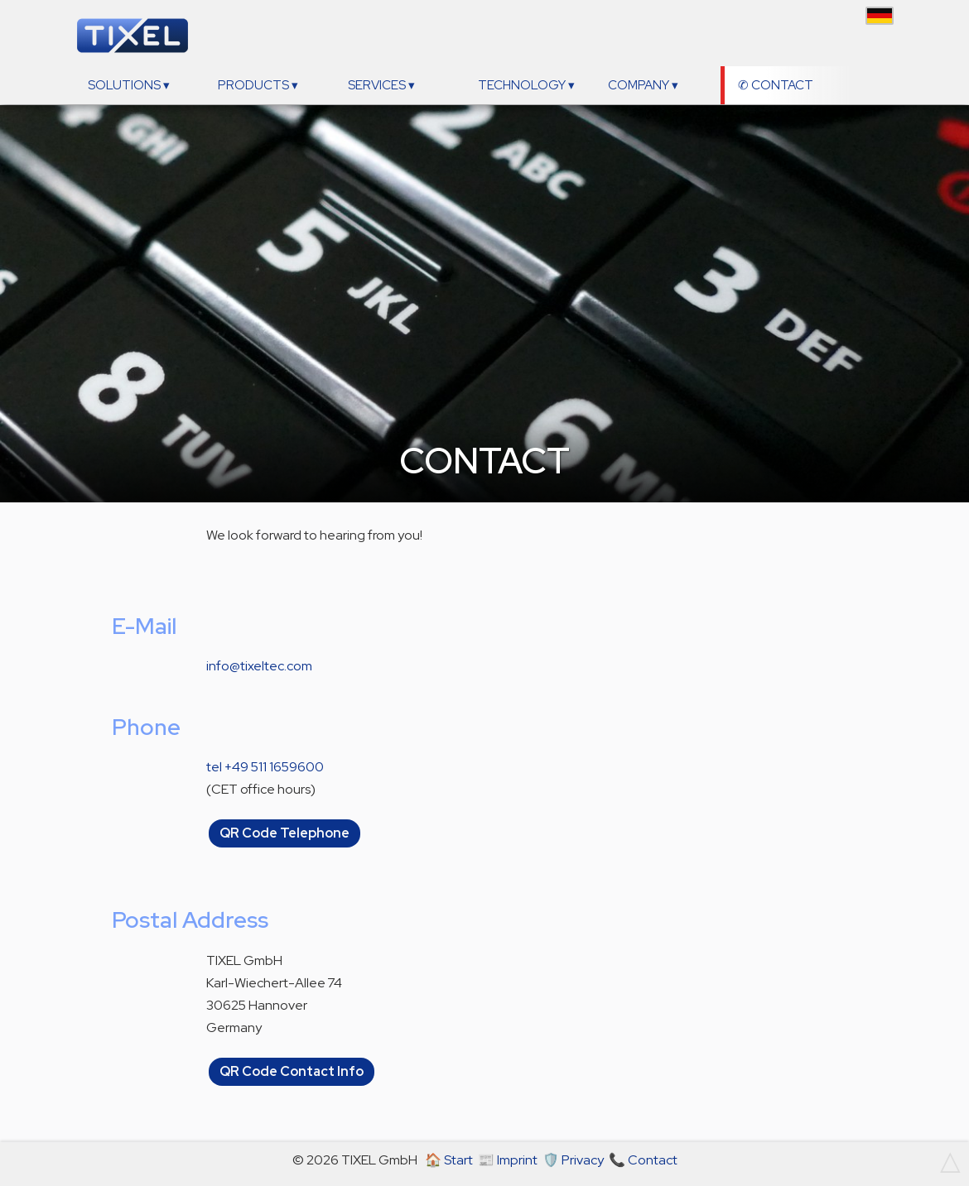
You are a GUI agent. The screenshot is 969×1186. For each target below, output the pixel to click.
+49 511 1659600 (274, 766)
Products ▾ (258, 85)
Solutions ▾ (129, 85)
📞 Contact (643, 1160)
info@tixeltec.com (259, 666)
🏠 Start (449, 1160)
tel (214, 766)
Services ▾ (381, 85)
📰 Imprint (508, 1160)
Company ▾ (643, 85)
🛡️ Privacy (573, 1160)
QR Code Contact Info (291, 1071)
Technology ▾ (526, 85)
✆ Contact (775, 85)
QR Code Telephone (284, 834)
